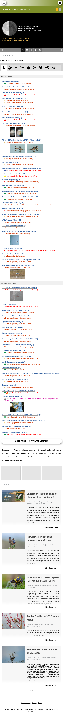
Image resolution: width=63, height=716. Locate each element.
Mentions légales (25, 703)
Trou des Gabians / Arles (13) (12, 118)
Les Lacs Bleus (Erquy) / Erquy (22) (14, 123)
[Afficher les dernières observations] (12, 60)
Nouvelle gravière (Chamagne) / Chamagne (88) (18, 265)
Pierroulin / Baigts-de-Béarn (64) (13, 254)
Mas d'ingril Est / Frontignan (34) (13, 185)
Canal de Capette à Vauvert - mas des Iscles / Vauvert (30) (21, 168)
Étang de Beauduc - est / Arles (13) (14, 98)
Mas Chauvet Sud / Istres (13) (12, 368)
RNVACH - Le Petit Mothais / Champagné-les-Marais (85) (21, 260)
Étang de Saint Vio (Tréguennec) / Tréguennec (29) (19, 156)
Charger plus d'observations (31, 441)
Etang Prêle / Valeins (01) (10, 81)
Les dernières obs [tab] (8, 56)
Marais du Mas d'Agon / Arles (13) (13, 362)
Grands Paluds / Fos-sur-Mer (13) (13, 350)
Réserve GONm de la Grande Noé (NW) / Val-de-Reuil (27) (21, 140)
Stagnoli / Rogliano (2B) (10, 162)
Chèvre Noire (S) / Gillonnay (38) (13, 203)
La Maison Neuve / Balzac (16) (12, 396)
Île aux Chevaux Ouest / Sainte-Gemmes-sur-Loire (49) (20, 214)
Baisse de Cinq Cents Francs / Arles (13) (16, 87)
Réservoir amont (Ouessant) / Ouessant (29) (17, 426)
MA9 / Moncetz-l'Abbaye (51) (11, 220)
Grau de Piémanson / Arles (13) (12, 106)
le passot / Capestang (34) (11, 180)
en (59, 9)
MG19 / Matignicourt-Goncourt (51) (14, 226)
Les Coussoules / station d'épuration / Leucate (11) (19, 288)
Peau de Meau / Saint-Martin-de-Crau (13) (16, 379)
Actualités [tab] (5, 484)
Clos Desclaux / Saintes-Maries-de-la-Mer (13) (17, 316)
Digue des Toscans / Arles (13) (12, 322)
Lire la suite (51, 527)
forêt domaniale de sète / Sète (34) (13, 174)
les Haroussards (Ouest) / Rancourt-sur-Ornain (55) (19, 231)
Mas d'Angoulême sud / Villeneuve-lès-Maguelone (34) (20, 191)
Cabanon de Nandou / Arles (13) (13, 93)
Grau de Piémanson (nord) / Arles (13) (15, 112)
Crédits (40, 703)
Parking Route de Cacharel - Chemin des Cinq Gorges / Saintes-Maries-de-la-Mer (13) (31, 373)
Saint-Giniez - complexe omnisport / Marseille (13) (19, 391)
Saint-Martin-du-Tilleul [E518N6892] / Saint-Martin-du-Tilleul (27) (23, 420)
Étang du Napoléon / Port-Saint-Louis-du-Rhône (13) (20, 339)
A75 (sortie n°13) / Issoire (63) (12, 248)
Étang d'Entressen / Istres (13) (12, 333)
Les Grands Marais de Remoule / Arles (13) (16, 356)
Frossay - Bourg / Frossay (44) (12, 208)
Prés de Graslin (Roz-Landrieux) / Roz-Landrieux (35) (20, 197)
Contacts (34, 703)
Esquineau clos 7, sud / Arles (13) (13, 327)
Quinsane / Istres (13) (9, 385)
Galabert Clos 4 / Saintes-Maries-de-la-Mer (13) (18, 345)
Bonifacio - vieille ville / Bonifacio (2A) (15, 432)
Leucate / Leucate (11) (9, 304)
